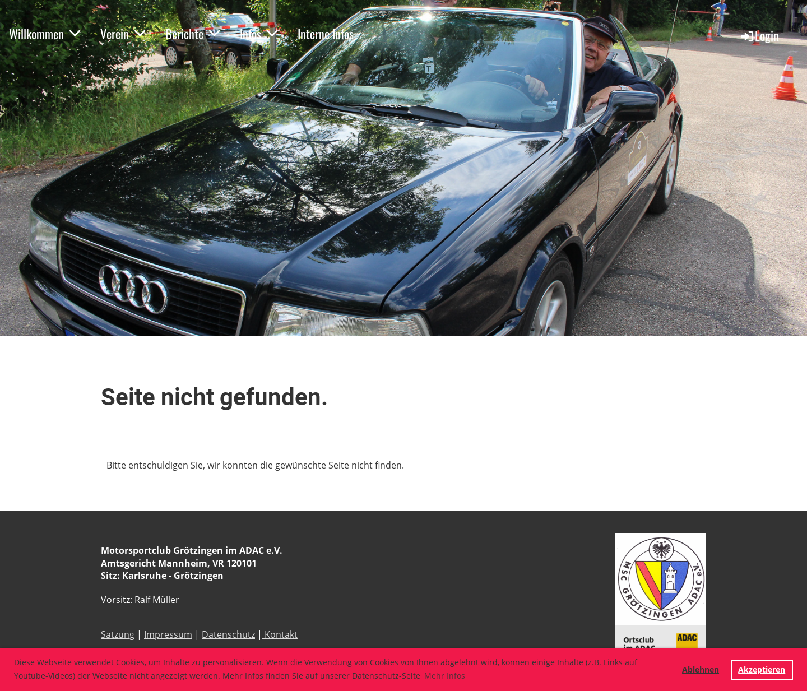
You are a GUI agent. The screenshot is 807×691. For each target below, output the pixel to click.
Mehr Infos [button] (444, 675)
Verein (122, 34)
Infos (258, 34)
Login (759, 35)
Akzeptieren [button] (761, 669)
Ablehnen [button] (700, 669)
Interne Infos (326, 34)
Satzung (117, 634)
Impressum (168, 634)
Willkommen (44, 34)
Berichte (192, 34)
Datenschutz (228, 634)
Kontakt (280, 634)
